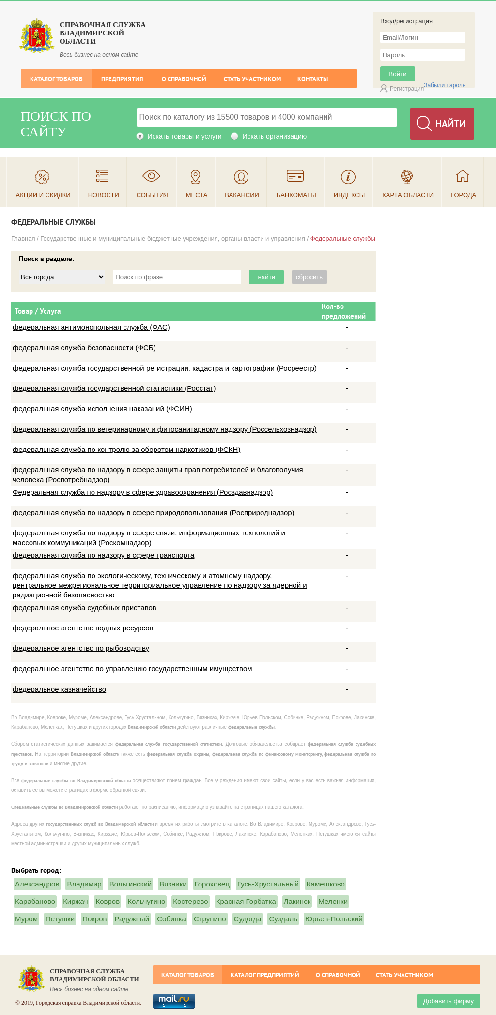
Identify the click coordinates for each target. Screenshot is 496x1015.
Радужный (131, 919)
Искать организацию (274, 136)
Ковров (107, 901)
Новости (103, 195)
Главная (23, 238)
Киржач (75, 901)
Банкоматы (296, 195)
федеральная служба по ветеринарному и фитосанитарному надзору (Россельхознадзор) (165, 429)
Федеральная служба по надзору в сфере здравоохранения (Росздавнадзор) (143, 492)
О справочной (184, 79)
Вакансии (242, 195)
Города (463, 195)
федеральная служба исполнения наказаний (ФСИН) (102, 408)
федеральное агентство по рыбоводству (81, 648)
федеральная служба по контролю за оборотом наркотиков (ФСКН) (126, 449)
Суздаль (283, 919)
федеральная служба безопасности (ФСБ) (84, 347)
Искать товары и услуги (185, 136)
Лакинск (297, 901)
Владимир (84, 884)
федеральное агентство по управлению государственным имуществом (132, 668)
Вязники (172, 884)
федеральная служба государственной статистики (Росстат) (114, 388)
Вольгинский (130, 884)
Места (197, 195)
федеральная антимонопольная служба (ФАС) (91, 327)
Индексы (349, 195)
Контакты (312, 79)
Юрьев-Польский (334, 919)
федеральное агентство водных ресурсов (83, 628)
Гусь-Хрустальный (268, 884)
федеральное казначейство (59, 689)
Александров (37, 884)
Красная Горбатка (246, 901)
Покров (94, 919)
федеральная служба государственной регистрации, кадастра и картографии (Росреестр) (165, 368)
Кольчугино (146, 901)
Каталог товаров (56, 79)
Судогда (248, 919)
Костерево (190, 901)
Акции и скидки (43, 195)
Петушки (60, 919)
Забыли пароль (444, 85)
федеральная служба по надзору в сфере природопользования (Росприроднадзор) (153, 512)
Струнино (210, 919)
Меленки (333, 901)
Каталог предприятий (265, 975)
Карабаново (35, 901)
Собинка (171, 919)
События (153, 195)
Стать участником (252, 79)
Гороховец (212, 884)
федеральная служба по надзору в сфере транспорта (103, 555)
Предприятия (122, 79)
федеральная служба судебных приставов (84, 607)
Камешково (326, 884)
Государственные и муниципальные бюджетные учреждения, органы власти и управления (172, 238)
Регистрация (407, 88)
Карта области (408, 195)
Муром (26, 919)
